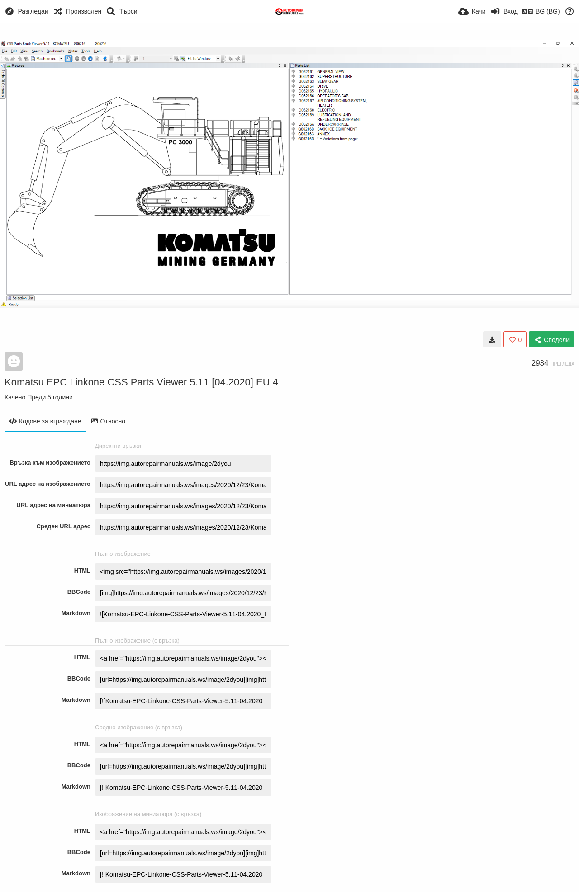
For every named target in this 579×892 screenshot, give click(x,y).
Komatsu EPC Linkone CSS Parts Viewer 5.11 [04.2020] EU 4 (141, 382)
